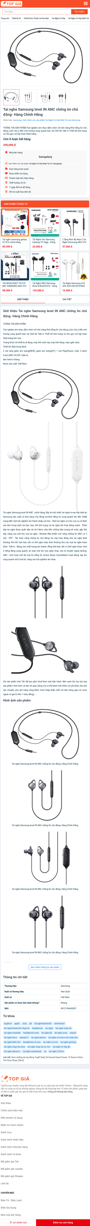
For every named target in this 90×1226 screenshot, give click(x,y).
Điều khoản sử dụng (11, 1117)
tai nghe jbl (47, 1033)
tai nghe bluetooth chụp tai (16, 1028)
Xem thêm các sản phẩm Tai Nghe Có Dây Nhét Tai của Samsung (51, 120)
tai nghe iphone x (12, 1051)
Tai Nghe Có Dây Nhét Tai (78, 18)
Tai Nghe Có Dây (58, 18)
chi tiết (67, 299)
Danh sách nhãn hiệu (12, 1139)
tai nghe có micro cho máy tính (63, 1037)
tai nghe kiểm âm (12, 1042)
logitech (8, 1023)
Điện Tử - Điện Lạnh (11, 1200)
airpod (73, 1033)
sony (24, 1023)
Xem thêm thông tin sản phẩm (45, 967)
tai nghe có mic (50, 1042)
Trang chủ (5, 18)
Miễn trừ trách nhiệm (12, 1125)
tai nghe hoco (10, 1037)
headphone (37, 1028)
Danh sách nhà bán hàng (14, 1147)
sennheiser (59, 1023)
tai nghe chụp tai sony (14, 1047)
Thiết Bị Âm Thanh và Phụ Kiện (36, 18)
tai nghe (49, 1028)
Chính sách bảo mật (11, 1110)
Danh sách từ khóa (11, 1154)
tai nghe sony (61, 1033)
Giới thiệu (23, 299)
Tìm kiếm (79, 11)
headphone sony (31, 1033)
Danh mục (6, 1132)
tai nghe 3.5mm (56, 1051)
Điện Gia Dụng (8, 1207)
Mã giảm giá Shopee (12, 1176)
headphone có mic (32, 1042)
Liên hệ (5, 1183)
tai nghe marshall (12, 1033)
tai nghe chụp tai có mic (39, 1047)
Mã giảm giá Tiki (10, 1161)
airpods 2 (24, 1037)
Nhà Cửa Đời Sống (11, 1215)
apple (17, 1023)
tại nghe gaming (68, 1042)
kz (45, 1051)
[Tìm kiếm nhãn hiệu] (36, 11)
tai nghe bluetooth (42, 1023)
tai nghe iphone (38, 1037)
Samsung (17, 120)
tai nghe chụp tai (63, 1028)
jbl (30, 1023)
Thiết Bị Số (16, 18)
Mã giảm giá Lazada (12, 1168)
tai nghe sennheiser (32, 1051)
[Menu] (86, 3)
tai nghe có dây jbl (61, 1047)
